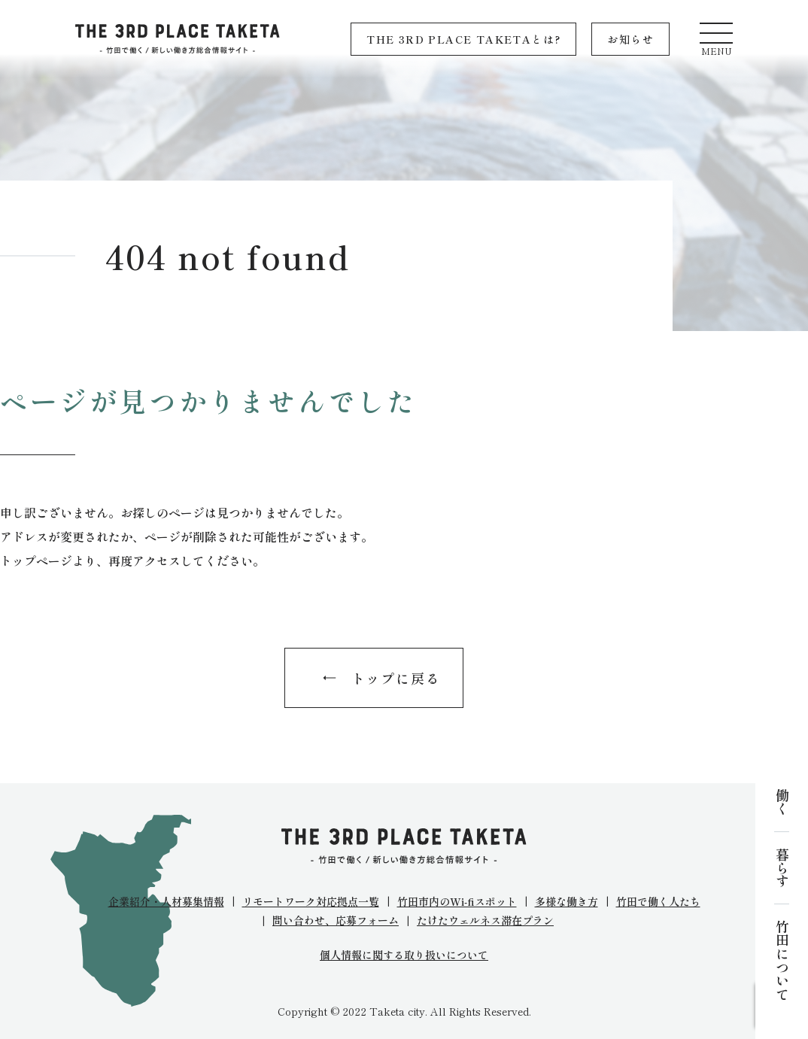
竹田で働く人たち (658, 901)
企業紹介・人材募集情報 (166, 901)
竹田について (781, 960)
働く (781, 802)
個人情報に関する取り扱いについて (404, 955)
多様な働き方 (566, 901)
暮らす (781, 867)
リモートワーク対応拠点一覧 (310, 901)
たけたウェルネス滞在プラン (485, 920)
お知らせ (630, 39)
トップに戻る (396, 678)
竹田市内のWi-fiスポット (457, 901)
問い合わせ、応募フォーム (335, 920)
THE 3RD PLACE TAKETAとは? (463, 39)
